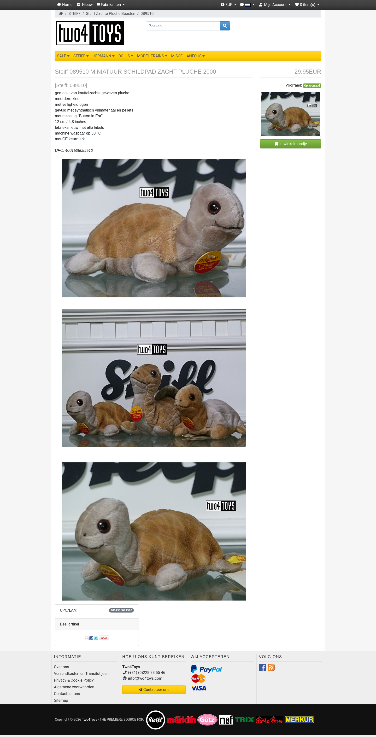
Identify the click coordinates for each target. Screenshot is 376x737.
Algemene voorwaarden (74, 687)
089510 (147, 13)
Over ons (61, 667)
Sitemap (61, 700)
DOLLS (125, 56)
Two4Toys (89, 719)
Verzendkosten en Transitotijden (81, 673)
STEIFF (75, 13)
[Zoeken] (183, 25)
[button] (111, 5)
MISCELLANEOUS (188, 56)
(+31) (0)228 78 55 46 (146, 672)
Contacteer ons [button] (154, 689)
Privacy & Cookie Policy (74, 680)
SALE (63, 56)
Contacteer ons (67, 693)
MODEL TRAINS (152, 56)
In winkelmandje (290, 144)
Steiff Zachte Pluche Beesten (110, 13)
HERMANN (104, 56)
